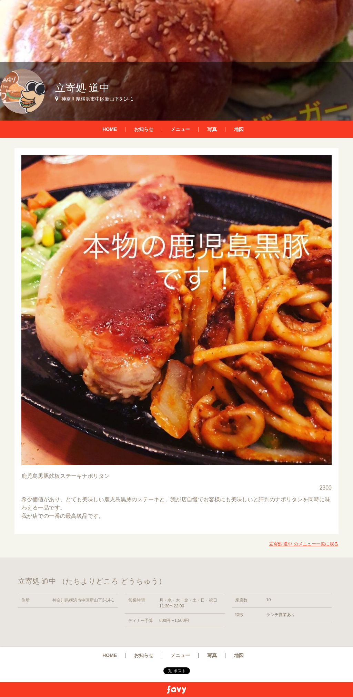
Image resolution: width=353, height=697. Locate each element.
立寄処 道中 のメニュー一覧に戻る (304, 543)
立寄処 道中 (82, 87)
